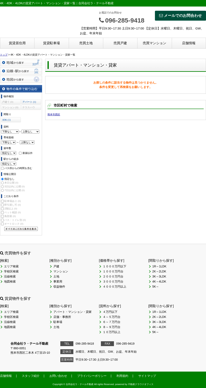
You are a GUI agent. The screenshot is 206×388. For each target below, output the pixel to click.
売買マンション (154, 43)
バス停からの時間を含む (18, 168)
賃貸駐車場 (51, 43)
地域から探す (21, 62)
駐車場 (57, 322)
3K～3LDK (159, 276)
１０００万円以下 (114, 266)
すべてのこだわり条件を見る (21, 229)
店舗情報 (188, 43)
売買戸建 (120, 43)
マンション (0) (10, 107)
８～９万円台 (111, 327)
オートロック (13, 223)
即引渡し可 (12, 204)
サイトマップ (147, 375)
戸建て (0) (7, 101)
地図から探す (21, 79)
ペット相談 (12, 212)
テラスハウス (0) (28, 108)
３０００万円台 (113, 281)
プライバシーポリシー (92, 375)
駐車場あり (12, 201)
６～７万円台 (111, 322)
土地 (56, 276)
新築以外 (27, 153)
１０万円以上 (111, 332)
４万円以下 (110, 311)
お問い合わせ (58, 375)
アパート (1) (29, 101)
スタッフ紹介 (31, 375)
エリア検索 (11, 266)
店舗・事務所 (62, 317)
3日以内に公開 (14, 186)
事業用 (57, 281)
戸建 (56, 266)
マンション (60, 271)
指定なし (9, 178)
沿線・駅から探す (21, 71)
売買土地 (86, 43)
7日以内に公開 (14, 190)
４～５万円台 (111, 317)
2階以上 (10, 208)
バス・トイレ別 (15, 220)
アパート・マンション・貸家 (72, 311)
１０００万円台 (113, 271)
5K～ (155, 286)
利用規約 (122, 375)
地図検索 (10, 281)
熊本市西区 (54, 114)
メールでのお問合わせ (180, 15)
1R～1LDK (159, 266)
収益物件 (59, 286)
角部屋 (10, 216)
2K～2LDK (159, 271)
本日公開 (11, 182)
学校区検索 (11, 271)
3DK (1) (6, 119)
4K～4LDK (159, 281)
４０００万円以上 (114, 286)
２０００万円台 (113, 276)
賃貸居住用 (17, 43)
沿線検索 (10, 276)
